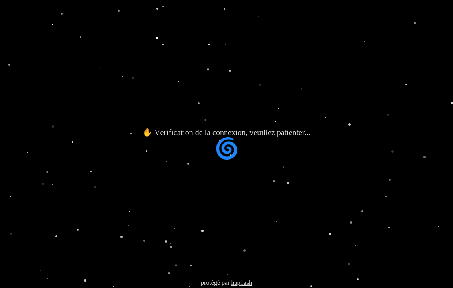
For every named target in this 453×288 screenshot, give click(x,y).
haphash (241, 282)
